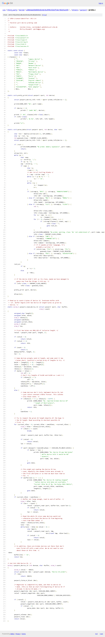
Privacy (17, 634)
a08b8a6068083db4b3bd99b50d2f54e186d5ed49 (47, 10)
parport (83, 10)
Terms (23, 634)
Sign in (101, 3)
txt (96, 634)
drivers (75, 10)
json (101, 634)
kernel (21, 10)
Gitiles (12, 634)
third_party (12, 10)
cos (4, 10)
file (44, 15)
